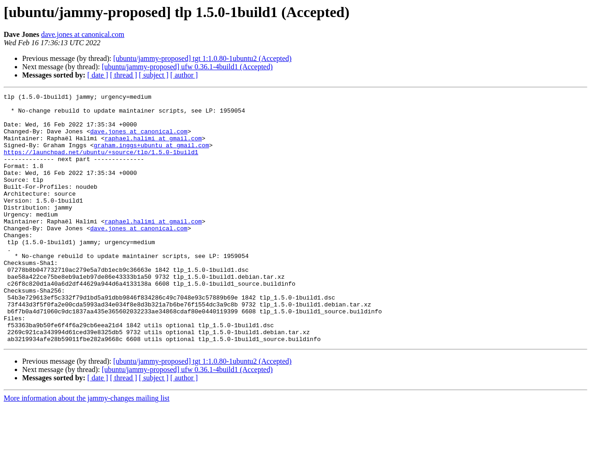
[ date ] (97, 75)
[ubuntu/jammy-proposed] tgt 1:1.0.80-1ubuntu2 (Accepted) (202, 58)
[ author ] (184, 75)
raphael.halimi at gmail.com (153, 148)
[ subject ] (154, 75)
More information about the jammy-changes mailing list (86, 448)
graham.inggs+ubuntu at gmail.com (151, 156)
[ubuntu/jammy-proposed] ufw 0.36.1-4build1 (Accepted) (187, 67)
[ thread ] (123, 75)
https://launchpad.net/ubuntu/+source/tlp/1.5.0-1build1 (101, 164)
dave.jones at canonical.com (82, 34)
